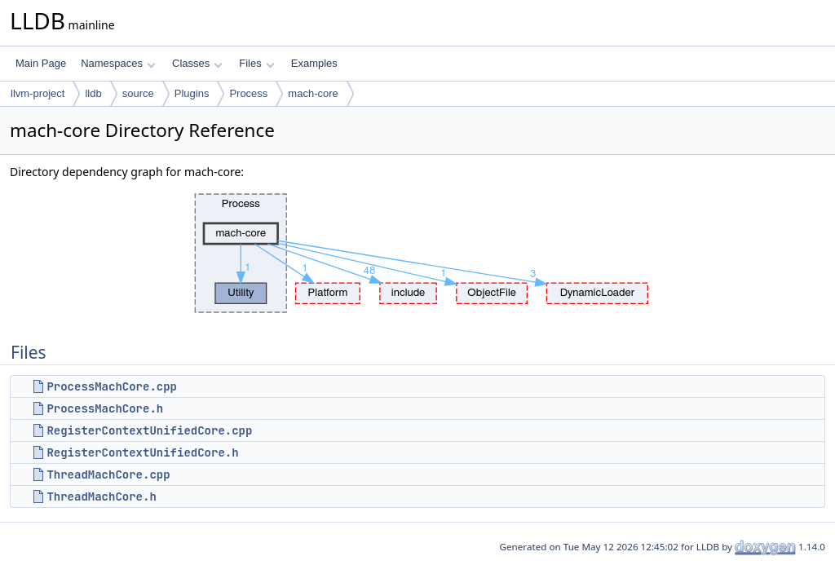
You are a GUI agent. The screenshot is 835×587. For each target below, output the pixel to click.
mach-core (313, 93)
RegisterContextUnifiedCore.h (142, 452)
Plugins (192, 93)
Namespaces (118, 63)
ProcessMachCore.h (104, 408)
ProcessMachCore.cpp (111, 386)
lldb (93, 93)
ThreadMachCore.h (101, 496)
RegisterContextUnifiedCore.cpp (149, 430)
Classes (197, 63)
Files (256, 63)
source (138, 93)
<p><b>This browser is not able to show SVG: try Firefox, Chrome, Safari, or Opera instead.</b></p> (417, 253)
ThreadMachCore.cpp (108, 474)
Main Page (40, 63)
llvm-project (37, 93)
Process (248, 93)
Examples (314, 63)
